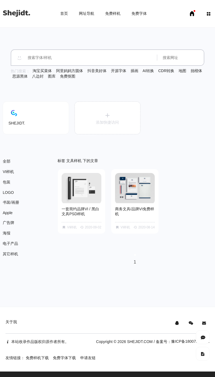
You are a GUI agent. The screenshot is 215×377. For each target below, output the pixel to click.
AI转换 (148, 71)
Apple (8, 213)
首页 (64, 13)
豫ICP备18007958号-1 (190, 341)
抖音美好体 (97, 71)
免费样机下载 (37, 358)
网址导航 (86, 13)
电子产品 (10, 243)
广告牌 (8, 222)
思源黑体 (20, 76)
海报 (6, 233)
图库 (52, 76)
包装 (6, 182)
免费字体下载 (64, 358)
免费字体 (139, 13)
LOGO (8, 192)
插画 (134, 71)
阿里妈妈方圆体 (69, 71)
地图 (182, 71)
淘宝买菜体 (42, 71)
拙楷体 (196, 71)
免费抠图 (67, 76)
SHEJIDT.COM (140, 341)
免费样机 (113, 13)
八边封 (38, 76)
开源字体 (118, 71)
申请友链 (88, 358)
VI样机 (8, 171)
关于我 (11, 322)
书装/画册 (11, 202)
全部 (6, 161)
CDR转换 (166, 71)
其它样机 (10, 254)
